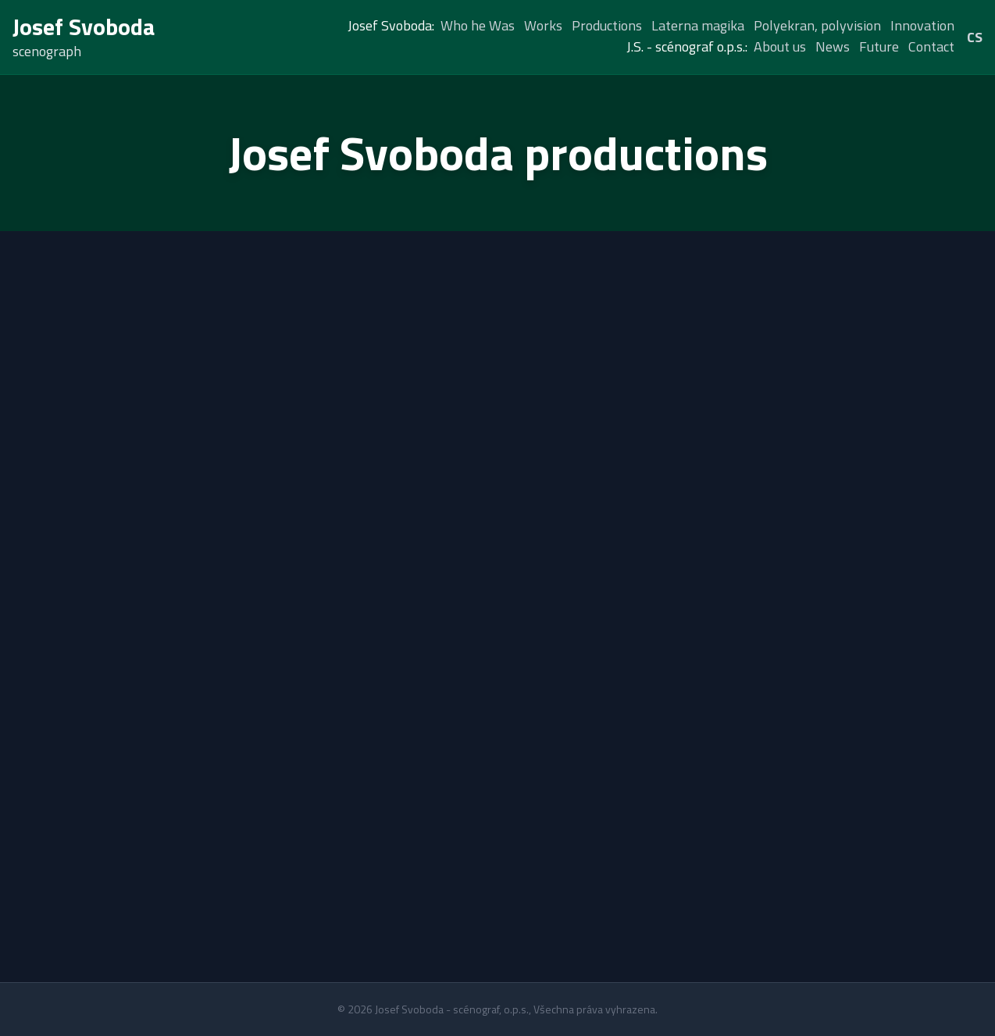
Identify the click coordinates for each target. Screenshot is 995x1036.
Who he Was (477, 25)
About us (780, 46)
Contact (931, 46)
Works (543, 25)
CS (975, 37)
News (832, 46)
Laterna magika (697, 25)
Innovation (922, 25)
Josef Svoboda (83, 26)
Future (879, 46)
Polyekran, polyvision (817, 25)
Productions (607, 25)
